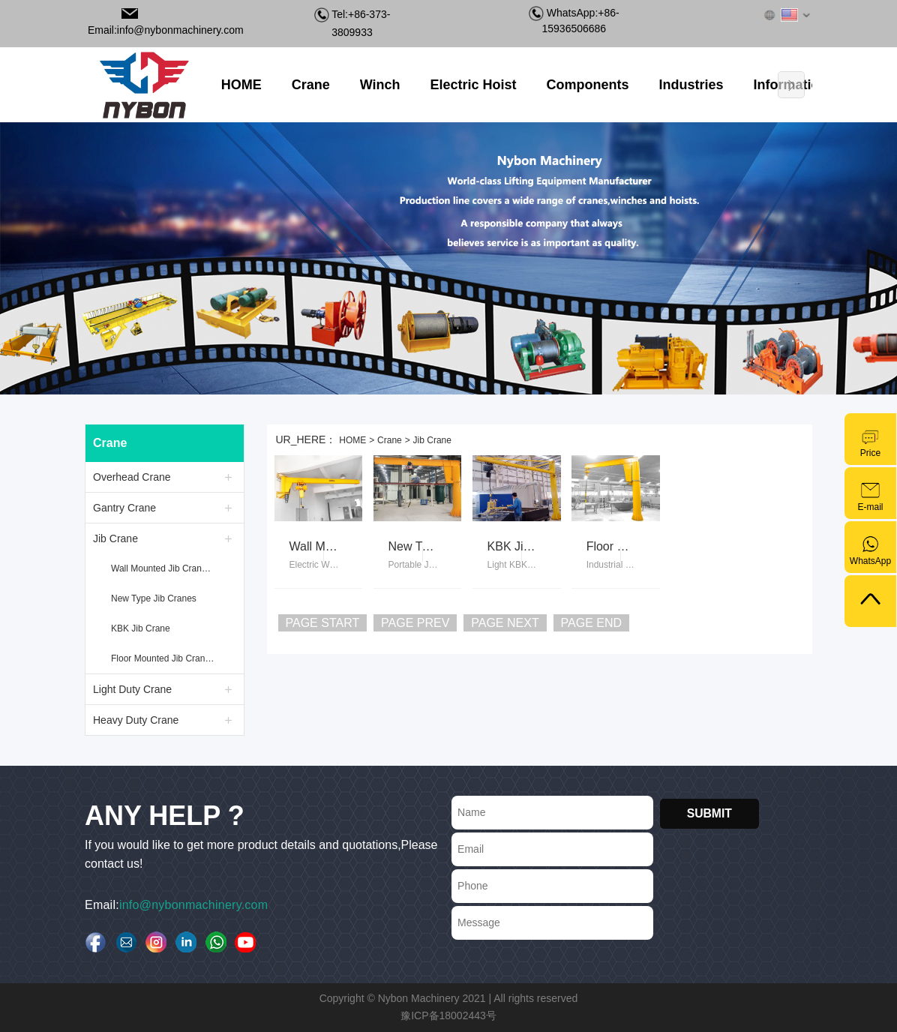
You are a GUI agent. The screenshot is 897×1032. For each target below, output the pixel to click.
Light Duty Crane (132, 689)
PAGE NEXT (504, 622)
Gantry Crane (124, 508)
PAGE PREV (415, 622)
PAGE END (591, 622)
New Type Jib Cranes (153, 598)
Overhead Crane (132, 477)
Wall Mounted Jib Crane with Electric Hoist (164, 568)
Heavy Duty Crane (135, 720)
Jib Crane (115, 538)
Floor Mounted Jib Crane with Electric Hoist (164, 658)
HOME (352, 440)
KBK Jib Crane (140, 628)
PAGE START (323, 622)
